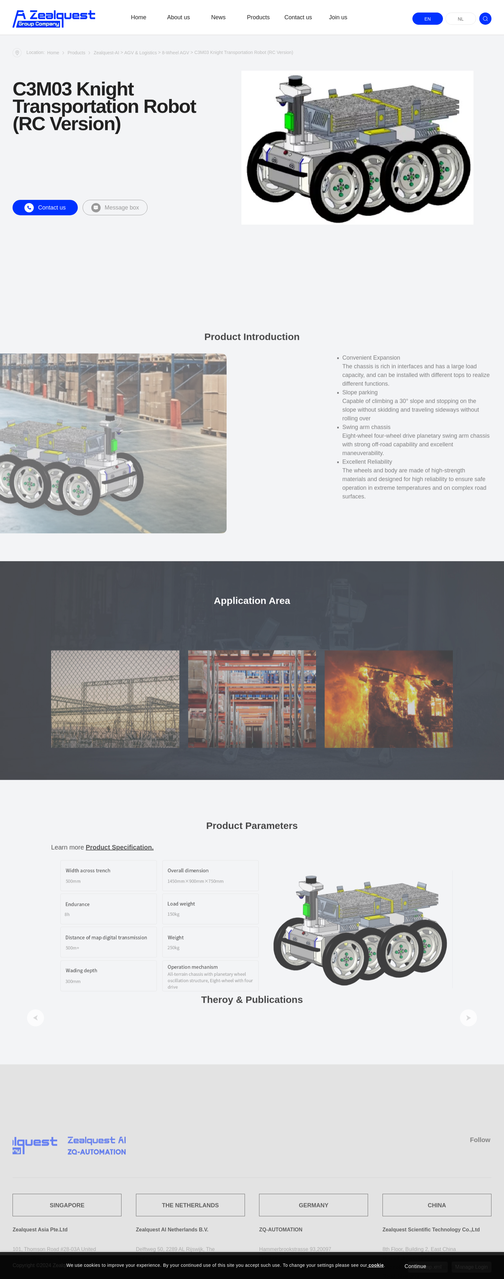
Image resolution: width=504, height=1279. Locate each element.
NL (461, 19)
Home (138, 17)
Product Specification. (120, 966)
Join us (338, 17)
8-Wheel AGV (175, 54)
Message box (115, 215)
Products (258, 17)
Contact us (298, 17)
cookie (375, 1265)
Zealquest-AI (106, 54)
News (218, 17)
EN (428, 19)
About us (178, 17)
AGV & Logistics (140, 54)
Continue (415, 1266)
